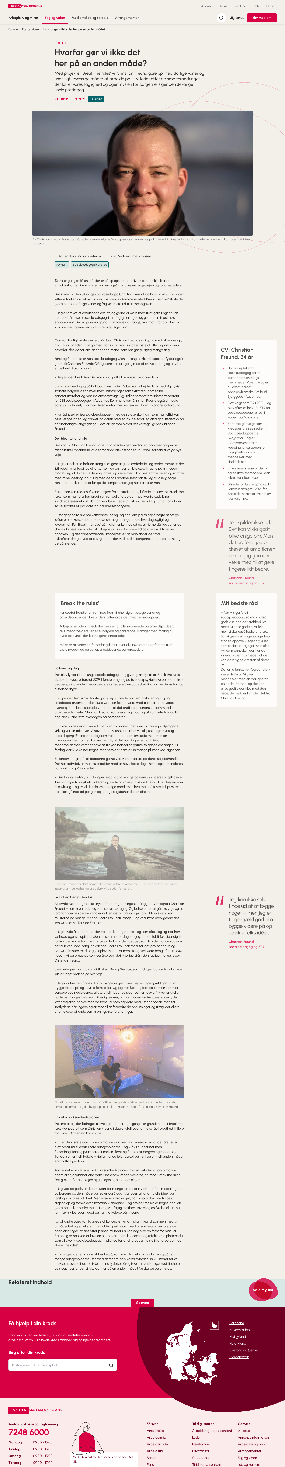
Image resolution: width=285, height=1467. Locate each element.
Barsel (151, 1458)
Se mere (142, 1303)
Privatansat (200, 1451)
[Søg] (221, 17)
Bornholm (236, 1323)
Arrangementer (127, 18)
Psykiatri (61, 265)
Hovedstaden (239, 1330)
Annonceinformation (253, 1437)
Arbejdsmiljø (156, 1437)
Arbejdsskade (157, 1444)
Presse (270, 6)
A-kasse (206, 6)
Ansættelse (155, 1431)
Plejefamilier (201, 1444)
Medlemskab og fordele (90, 18)
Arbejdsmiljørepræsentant (212, 1431)
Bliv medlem (261, 18)
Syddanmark (239, 1357)
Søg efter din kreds (26, 1352)
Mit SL (236, 17)
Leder (196, 1437)
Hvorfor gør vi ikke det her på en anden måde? (74, 29)
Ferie (150, 1465)
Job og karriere (249, 1465)
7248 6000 (28, 1432)
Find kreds (240, 6)
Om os (223, 6)
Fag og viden (55, 18)
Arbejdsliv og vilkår (23, 18)
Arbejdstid (155, 1451)
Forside (13, 29)
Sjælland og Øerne (243, 1350)
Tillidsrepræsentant (206, 1465)
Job (256, 6)
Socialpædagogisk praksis (90, 265)
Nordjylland (237, 1343)
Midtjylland (237, 1337)
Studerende (201, 1458)
